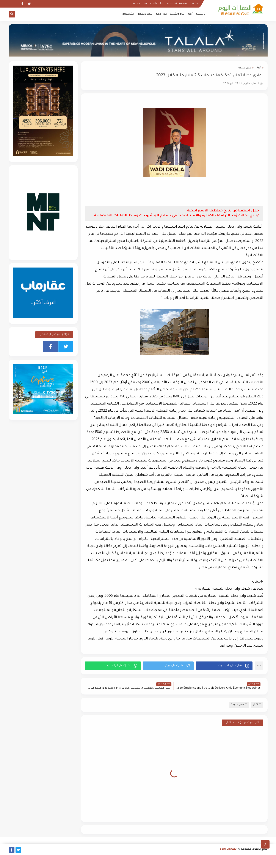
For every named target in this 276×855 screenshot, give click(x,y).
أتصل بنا (137, 3)
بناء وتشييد (177, 14)
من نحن (194, 3)
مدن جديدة (244, 68)
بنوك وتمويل (144, 14)
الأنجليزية (128, 14)
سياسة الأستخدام (177, 3)
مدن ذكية (161, 14)
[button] (224, 665)
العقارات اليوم (228, 849)
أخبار (190, 14)
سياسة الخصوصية (154, 3)
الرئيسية (201, 14)
